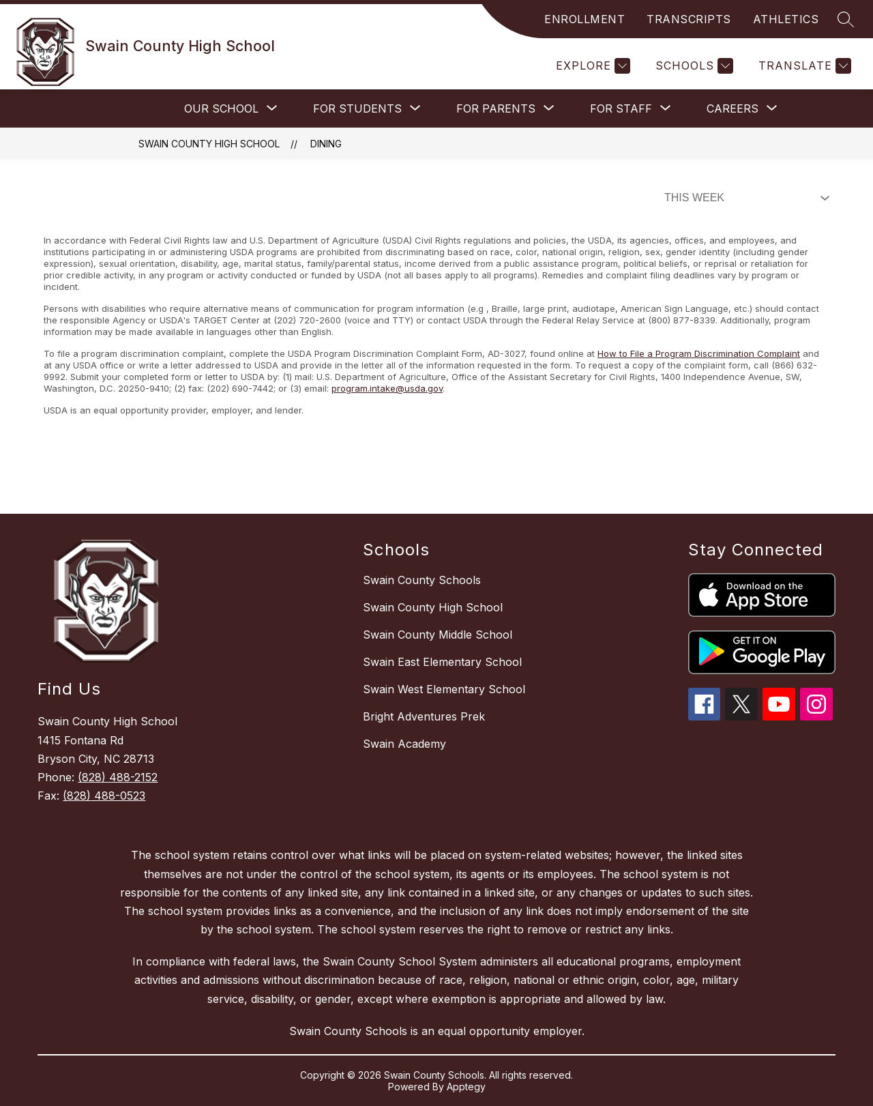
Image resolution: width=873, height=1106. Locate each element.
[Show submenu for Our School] (221, 108)
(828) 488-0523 (104, 795)
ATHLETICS (786, 19)
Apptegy (466, 1086)
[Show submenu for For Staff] (621, 108)
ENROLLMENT (584, 19)
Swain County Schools (422, 580)
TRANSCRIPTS (689, 19)
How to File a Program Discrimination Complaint (698, 353)
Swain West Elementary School (444, 689)
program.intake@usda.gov (387, 388)
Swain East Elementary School (442, 662)
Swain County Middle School (437, 634)
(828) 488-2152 (118, 777)
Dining (326, 143)
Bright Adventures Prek (424, 716)
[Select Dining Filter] (744, 198)
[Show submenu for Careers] (732, 108)
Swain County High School (209, 143)
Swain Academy (404, 744)
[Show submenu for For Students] (357, 108)
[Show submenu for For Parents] (495, 108)
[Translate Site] (803, 65)
